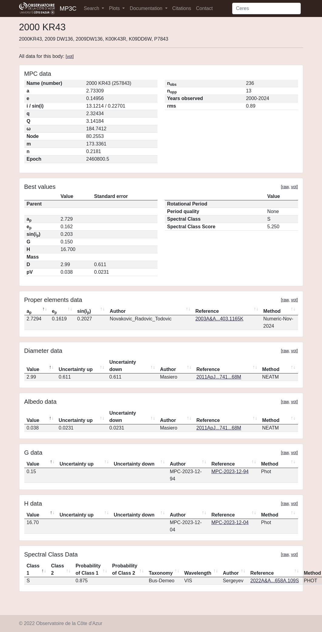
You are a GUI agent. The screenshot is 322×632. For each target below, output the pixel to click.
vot (70, 56)
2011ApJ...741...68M (218, 377)
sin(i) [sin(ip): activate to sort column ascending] (84, 312)
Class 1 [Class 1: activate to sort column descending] (33, 569)
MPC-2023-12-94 (230, 471)
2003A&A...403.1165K (219, 318)
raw (285, 186)
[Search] (266, 8)
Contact (204, 8)
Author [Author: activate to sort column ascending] (118, 311)
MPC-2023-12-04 (230, 522)
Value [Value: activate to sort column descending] (33, 369)
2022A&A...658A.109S (274, 580)
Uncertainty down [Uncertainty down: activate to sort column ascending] (122, 365)
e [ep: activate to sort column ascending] (54, 312)
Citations (181, 8)
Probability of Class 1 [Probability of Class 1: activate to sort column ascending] (88, 569)
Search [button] (92, 8)
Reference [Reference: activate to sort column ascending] (207, 311)
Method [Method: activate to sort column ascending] (272, 311)
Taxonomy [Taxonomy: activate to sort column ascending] (161, 573)
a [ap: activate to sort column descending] (29, 312)
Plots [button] (115, 8)
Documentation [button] (147, 8)
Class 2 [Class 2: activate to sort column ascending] (57, 569)
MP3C (68, 8)
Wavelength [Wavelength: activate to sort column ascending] (197, 573)
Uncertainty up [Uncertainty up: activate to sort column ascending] (76, 369)
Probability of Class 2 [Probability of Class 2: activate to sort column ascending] (124, 569)
